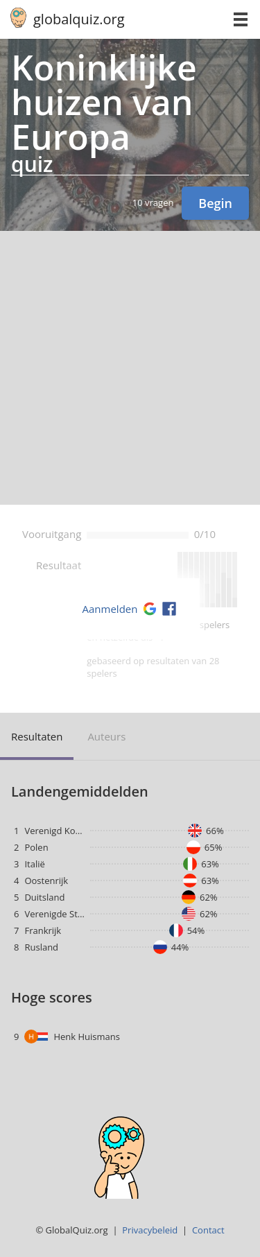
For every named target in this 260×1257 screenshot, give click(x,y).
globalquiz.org (79, 19)
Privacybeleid (149, 1230)
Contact (208, 1230)
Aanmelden (110, 609)
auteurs (106, 736)
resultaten (36, 736)
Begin (215, 203)
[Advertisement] (130, 368)
